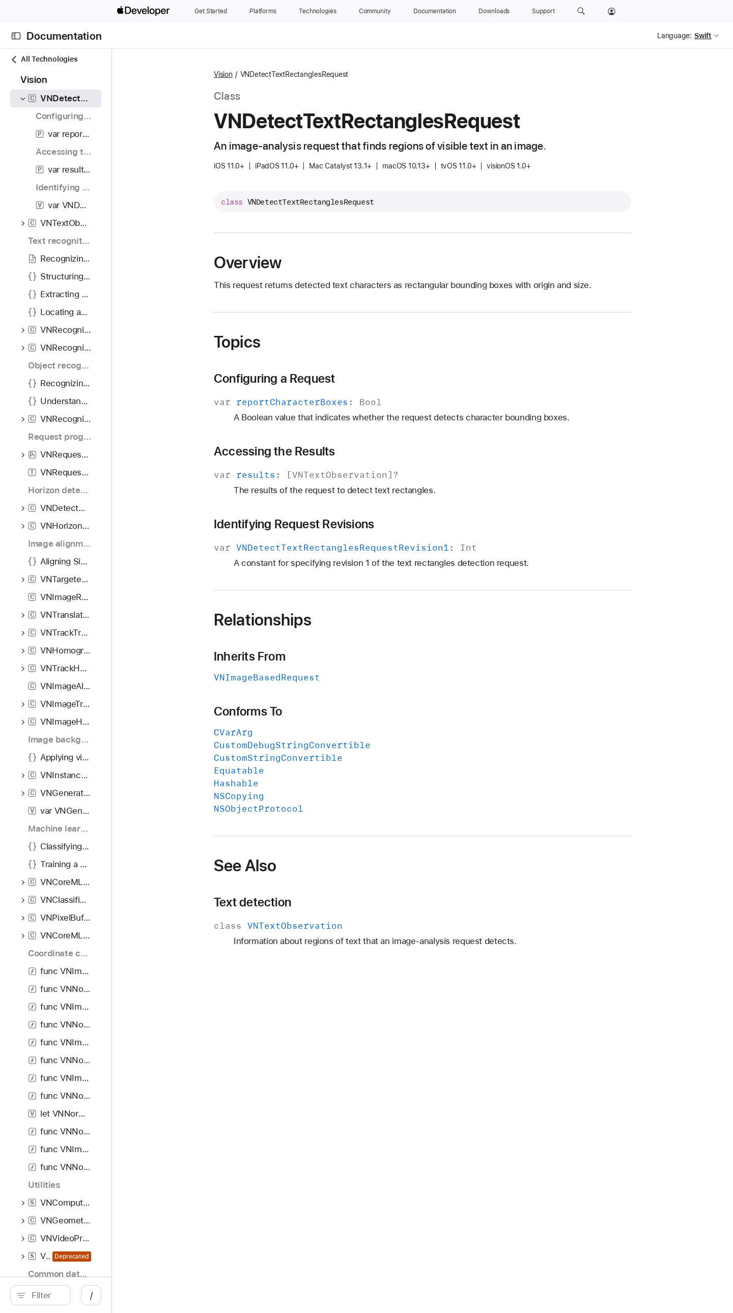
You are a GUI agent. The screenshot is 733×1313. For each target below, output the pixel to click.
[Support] (543, 11)
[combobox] (100, 1295)
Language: (674, 36)
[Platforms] (262, 11)
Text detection (306, 902)
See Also (299, 866)
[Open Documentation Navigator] (16, 35)
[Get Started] (210, 11)
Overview (301, 262)
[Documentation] (434, 11)
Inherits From (304, 656)
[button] (581, 11)
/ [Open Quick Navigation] (199, 1295)
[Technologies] (318, 11)
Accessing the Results (328, 451)
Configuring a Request (328, 379)
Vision (277, 74)
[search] (94, 1295)
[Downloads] (494, 11)
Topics (291, 342)
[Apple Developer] (144, 11)
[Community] (375, 11)
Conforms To (302, 711)
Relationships (316, 620)
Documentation (64, 36)
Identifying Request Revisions (348, 524)
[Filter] (100, 1295)
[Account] (611, 11)
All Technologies (43, 59)
